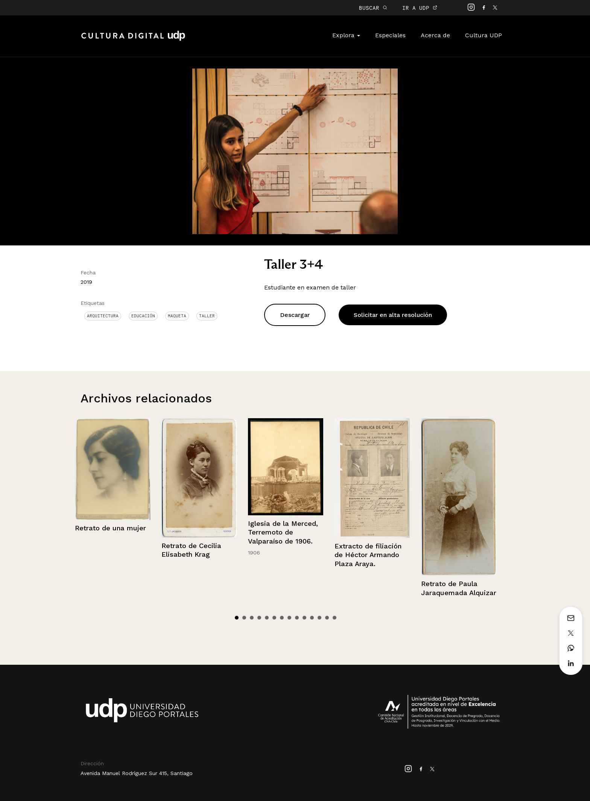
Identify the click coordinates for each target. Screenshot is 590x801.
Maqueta (177, 315)
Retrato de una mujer (110, 528)
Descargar (295, 314)
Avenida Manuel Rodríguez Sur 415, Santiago (137, 773)
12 (319, 618)
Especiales (390, 35)
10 (304, 618)
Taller (207, 315)
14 (334, 618)
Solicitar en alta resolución (393, 314)
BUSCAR (373, 8)
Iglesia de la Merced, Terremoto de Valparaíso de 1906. (283, 532)
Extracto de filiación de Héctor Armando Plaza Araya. (368, 555)
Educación (143, 315)
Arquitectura (103, 315)
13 (327, 618)
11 (312, 618)
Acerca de (435, 35)
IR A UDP (419, 8)
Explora (346, 35)
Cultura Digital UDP (133, 39)
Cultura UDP (483, 35)
